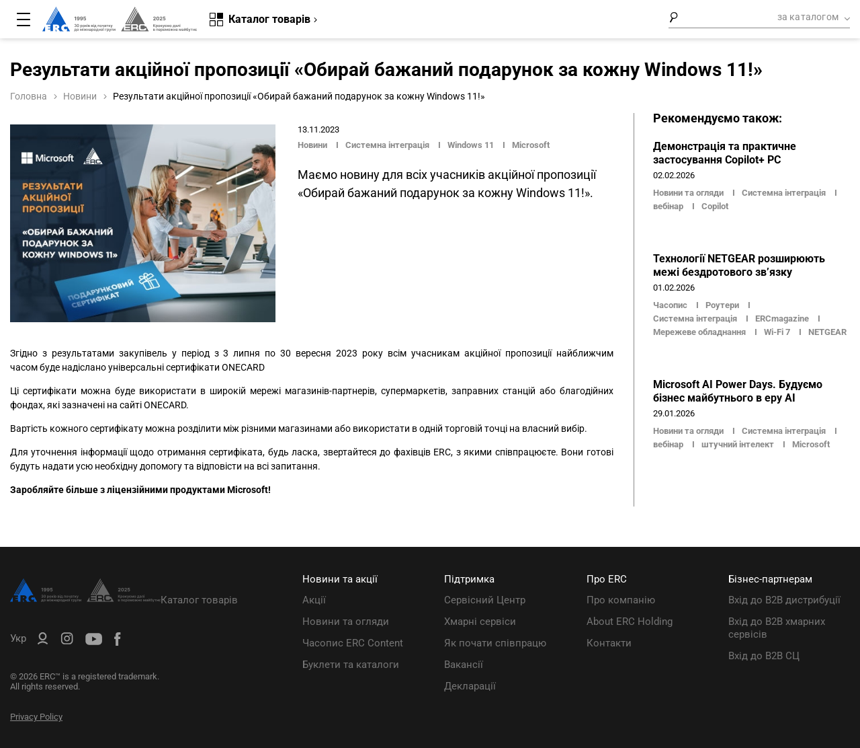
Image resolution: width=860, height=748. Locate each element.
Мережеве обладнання (699, 332)
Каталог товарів (199, 600)
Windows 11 (470, 145)
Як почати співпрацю (495, 643)
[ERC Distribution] (85, 598)
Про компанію (621, 600)
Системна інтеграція (387, 145)
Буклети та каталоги (350, 665)
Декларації (470, 686)
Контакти (609, 643)
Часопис (671, 305)
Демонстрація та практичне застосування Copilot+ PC (724, 153)
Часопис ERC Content (352, 643)
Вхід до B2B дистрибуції (784, 600)
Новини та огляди (689, 193)
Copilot (714, 206)
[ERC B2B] (42, 641)
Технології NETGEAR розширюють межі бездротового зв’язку (739, 265)
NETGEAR (827, 332)
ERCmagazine (782, 318)
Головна (28, 96)
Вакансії (463, 665)
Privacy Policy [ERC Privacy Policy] (36, 717)
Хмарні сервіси (480, 621)
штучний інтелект (737, 444)
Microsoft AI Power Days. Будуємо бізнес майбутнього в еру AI (737, 391)
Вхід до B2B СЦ (764, 656)
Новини (80, 96)
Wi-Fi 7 (777, 332)
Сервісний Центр (484, 600)
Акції (314, 600)
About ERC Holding (630, 621)
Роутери (722, 305)
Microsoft (531, 145)
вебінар (668, 206)
